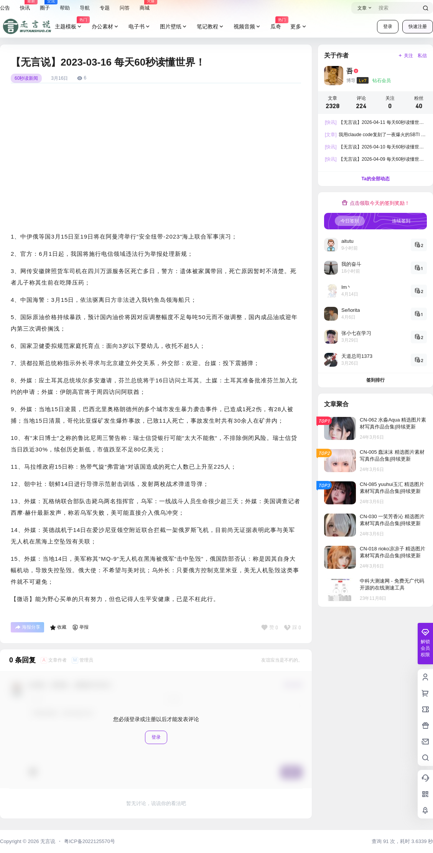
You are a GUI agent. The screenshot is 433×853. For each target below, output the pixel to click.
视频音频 (247, 27)
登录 (387, 26)
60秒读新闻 (26, 78)
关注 (405, 55)
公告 (5, 8)
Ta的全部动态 (375, 178)
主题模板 (71, 27)
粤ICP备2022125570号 (89, 841)
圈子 (45, 6)
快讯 (25, 6)
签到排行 (375, 380)
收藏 (58, 627)
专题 (105, 8)
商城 (145, 6)
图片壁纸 (174, 27)
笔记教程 (210, 27)
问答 (125, 8)
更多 (298, 27)
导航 (85, 8)
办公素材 (105, 27)
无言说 (47, 841)
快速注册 (417, 26)
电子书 (139, 27)
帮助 (65, 8)
